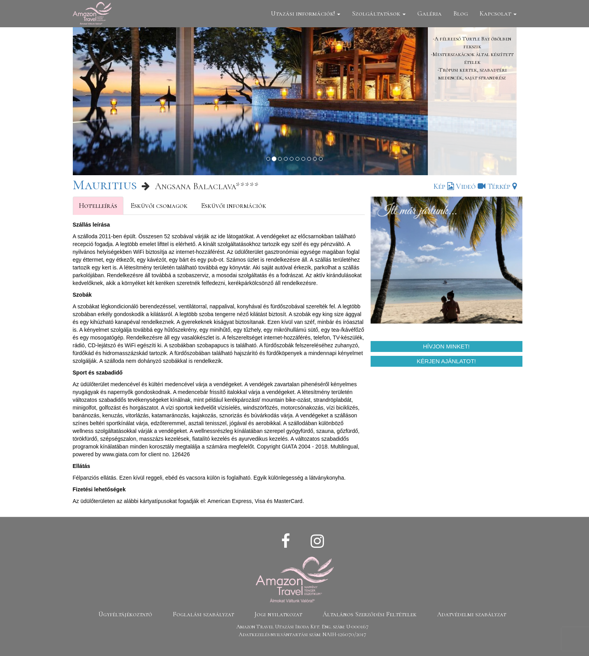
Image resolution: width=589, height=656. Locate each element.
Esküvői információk (233, 205)
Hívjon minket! (446, 346)
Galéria (429, 13)
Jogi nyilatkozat (278, 614)
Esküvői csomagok (159, 205)
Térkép (502, 186)
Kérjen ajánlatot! (446, 361)
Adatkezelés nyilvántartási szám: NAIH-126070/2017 (302, 634)
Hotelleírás (98, 205)
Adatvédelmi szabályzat (471, 614)
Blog (461, 13)
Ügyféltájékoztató (125, 614)
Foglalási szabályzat (203, 614)
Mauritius (105, 184)
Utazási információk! (305, 13)
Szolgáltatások (379, 13)
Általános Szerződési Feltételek (370, 614)
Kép (443, 186)
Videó (470, 186)
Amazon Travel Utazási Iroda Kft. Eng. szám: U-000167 (302, 626)
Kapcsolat (498, 13)
